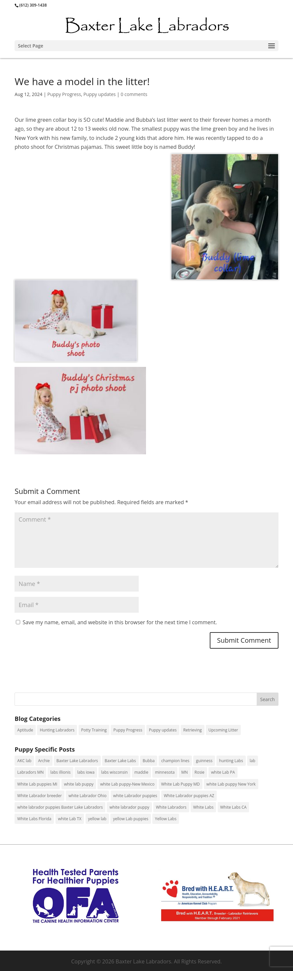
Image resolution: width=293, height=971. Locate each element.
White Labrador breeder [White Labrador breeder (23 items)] (39, 795)
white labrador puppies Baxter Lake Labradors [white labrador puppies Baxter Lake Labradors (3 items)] (60, 807)
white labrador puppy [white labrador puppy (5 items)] (129, 807)
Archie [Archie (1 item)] (44, 760)
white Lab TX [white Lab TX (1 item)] (70, 819)
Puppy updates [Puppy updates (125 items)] (163, 730)
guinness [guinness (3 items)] (204, 760)
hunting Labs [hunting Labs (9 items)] (231, 760)
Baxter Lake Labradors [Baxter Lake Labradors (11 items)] (77, 760)
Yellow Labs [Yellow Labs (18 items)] (165, 819)
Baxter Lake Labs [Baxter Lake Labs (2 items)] (120, 760)
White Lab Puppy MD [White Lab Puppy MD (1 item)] (180, 784)
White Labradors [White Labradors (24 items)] (171, 807)
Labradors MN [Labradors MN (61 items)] (30, 772)
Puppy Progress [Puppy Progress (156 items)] (127, 730)
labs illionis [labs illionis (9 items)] (60, 772)
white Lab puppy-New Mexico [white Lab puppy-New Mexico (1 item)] (127, 784)
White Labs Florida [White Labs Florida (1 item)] (34, 819)
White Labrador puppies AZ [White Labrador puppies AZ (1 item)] (189, 795)
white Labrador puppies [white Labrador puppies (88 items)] (135, 795)
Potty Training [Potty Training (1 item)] (94, 730)
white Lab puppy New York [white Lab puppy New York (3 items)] (231, 784)
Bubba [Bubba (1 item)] (149, 760)
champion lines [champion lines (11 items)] (175, 760)
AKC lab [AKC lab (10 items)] (24, 760)
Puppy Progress (64, 94)
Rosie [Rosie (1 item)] (199, 772)
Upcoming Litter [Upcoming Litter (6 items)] (223, 730)
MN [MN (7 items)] (184, 772)
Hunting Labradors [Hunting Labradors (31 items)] (57, 730)
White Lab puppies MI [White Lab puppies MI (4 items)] (37, 784)
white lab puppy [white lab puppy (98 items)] (78, 784)
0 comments (134, 94)
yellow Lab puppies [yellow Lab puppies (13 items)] (130, 819)
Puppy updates (99, 94)
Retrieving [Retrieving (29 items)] (192, 730)
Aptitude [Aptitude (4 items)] (25, 730)
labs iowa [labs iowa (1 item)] (85, 772)
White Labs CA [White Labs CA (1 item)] (233, 807)
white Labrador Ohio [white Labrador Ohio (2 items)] (87, 795)
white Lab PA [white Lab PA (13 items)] (223, 772)
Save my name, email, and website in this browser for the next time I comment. (120, 622)
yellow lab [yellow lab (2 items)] (97, 819)
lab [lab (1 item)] (252, 760)
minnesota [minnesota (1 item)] (164, 772)
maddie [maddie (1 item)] (141, 772)
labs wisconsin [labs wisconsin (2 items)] (114, 772)
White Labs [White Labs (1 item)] (203, 807)
